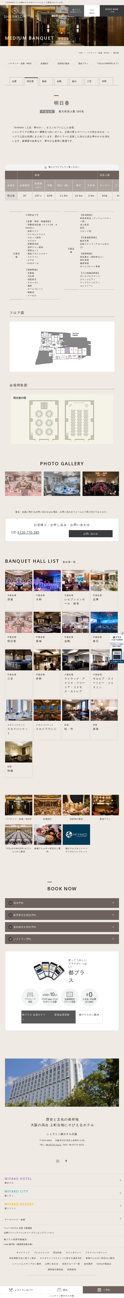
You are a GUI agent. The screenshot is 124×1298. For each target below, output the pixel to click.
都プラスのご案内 (89, 1014)
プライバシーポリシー (96, 1253)
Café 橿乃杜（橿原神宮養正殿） (19, 1244)
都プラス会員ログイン (76, 11)
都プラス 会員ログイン (33, 1016)
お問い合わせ (51, 1264)
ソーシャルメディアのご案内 (26, 1264)
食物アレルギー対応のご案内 (100, 1258)
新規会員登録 (61, 1014)
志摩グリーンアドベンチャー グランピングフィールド (29, 1233)
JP (60, 11)
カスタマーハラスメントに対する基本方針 (61, 1258)
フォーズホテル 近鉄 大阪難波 (18, 1228)
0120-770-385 (28, 532)
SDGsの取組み (104, 1264)
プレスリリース (41, 1253)
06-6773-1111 (54, 1145)
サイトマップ (23, 1253)
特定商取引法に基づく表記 (22, 1258)
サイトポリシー (73, 1253)
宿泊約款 (57, 1253)
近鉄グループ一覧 (71, 1264)
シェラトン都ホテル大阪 (62, 1296)
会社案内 (88, 1264)
